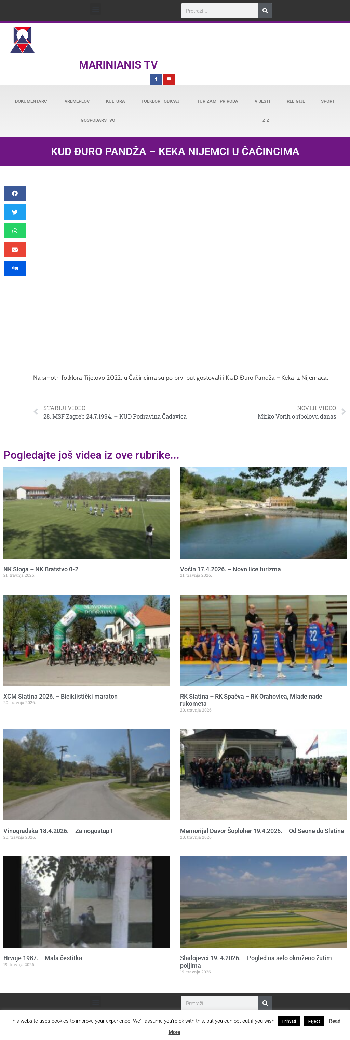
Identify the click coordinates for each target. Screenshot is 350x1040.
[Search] (265, 10)
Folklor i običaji (161, 101)
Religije (296, 101)
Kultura (115, 101)
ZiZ (265, 120)
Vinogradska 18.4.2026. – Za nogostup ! (57, 830)
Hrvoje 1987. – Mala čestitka (42, 958)
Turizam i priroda (217, 101)
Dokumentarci (32, 101)
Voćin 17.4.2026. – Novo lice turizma (230, 569)
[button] (95, 9)
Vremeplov (77, 101)
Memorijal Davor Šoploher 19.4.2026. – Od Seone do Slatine (262, 830)
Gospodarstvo (98, 120)
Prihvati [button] (289, 1021)
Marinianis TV (118, 64)
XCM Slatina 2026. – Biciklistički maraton (60, 696)
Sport (328, 101)
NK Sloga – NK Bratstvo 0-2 (40, 569)
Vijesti (262, 101)
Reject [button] (314, 1021)
